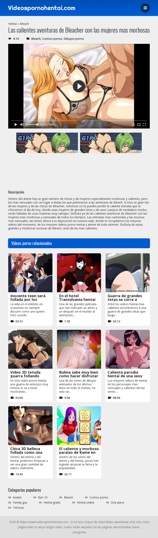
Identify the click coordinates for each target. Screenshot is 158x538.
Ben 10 (43, 497)
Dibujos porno (74, 39)
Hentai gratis (52, 502)
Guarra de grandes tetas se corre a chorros (125, 299)
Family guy (20, 502)
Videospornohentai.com (42, 8)
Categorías (79, 532)
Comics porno (52, 39)
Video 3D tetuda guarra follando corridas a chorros (27, 376)
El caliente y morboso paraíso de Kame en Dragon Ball (79, 452)
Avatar (17, 497)
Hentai (12, 24)
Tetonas (18, 507)
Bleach (24, 24)
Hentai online (85, 502)
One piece (117, 502)
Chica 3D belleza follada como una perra (26, 452)
